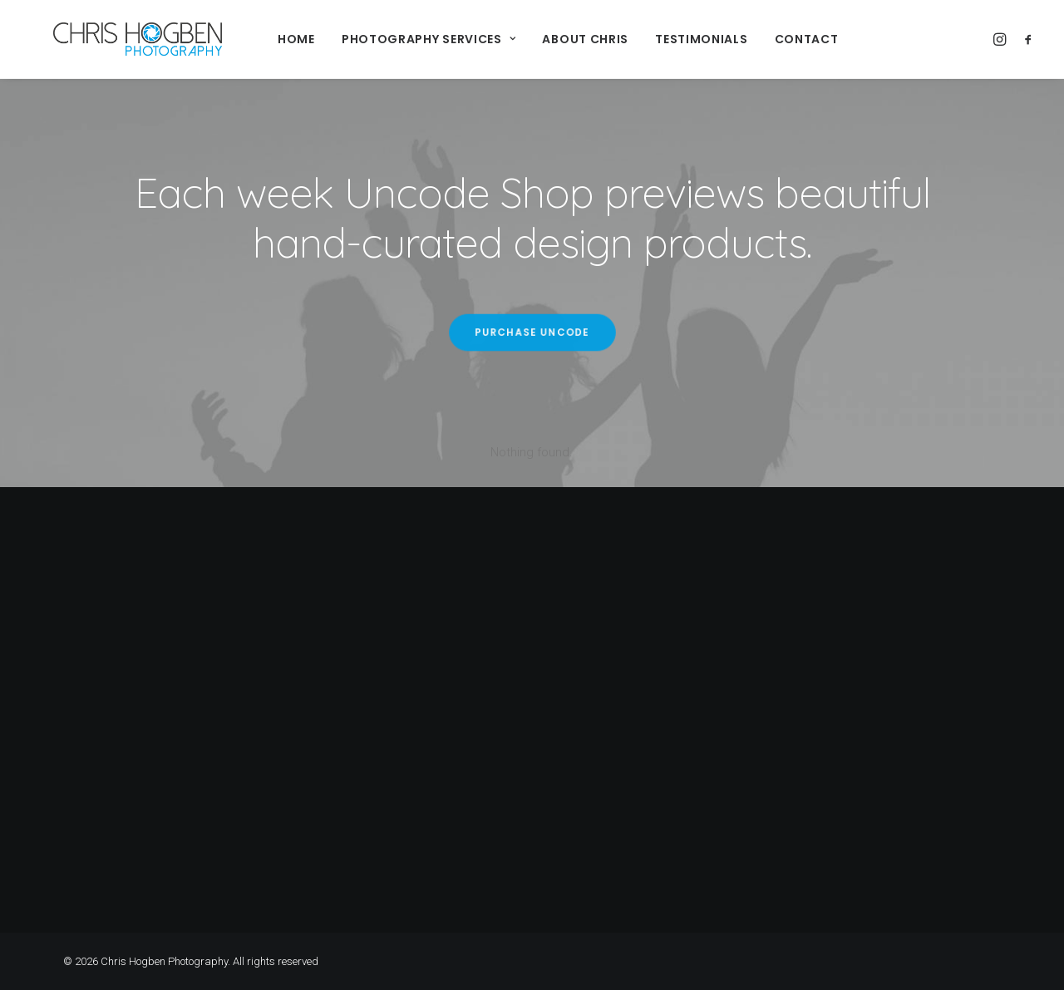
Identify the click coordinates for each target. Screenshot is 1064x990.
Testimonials (676, 39)
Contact (782, 39)
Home (271, 39)
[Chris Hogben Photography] (112, 39)
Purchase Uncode (532, 332)
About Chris (560, 39)
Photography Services (404, 39)
